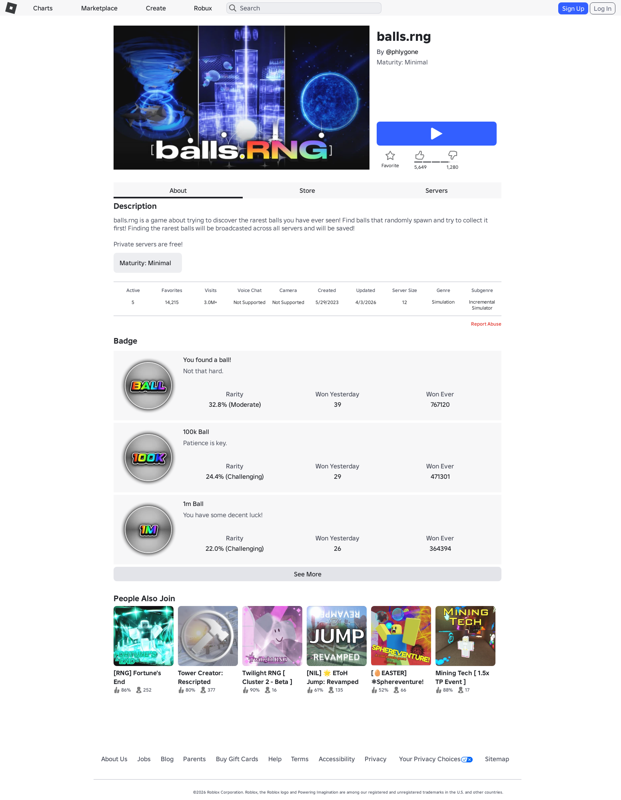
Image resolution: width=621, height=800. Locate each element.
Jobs (144, 759)
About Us (114, 759)
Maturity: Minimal (402, 62)
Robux (203, 8)
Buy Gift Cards (237, 759)
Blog (167, 759)
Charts (43, 8)
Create (156, 8)
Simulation (443, 302)
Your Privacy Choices (436, 759)
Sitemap (497, 759)
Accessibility (337, 759)
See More (307, 574)
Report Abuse (486, 324)
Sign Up (573, 8)
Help (275, 759)
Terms (300, 759)
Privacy (376, 759)
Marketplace (99, 8)
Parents (194, 759)
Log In (602, 8)
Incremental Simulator (482, 305)
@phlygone (402, 52)
